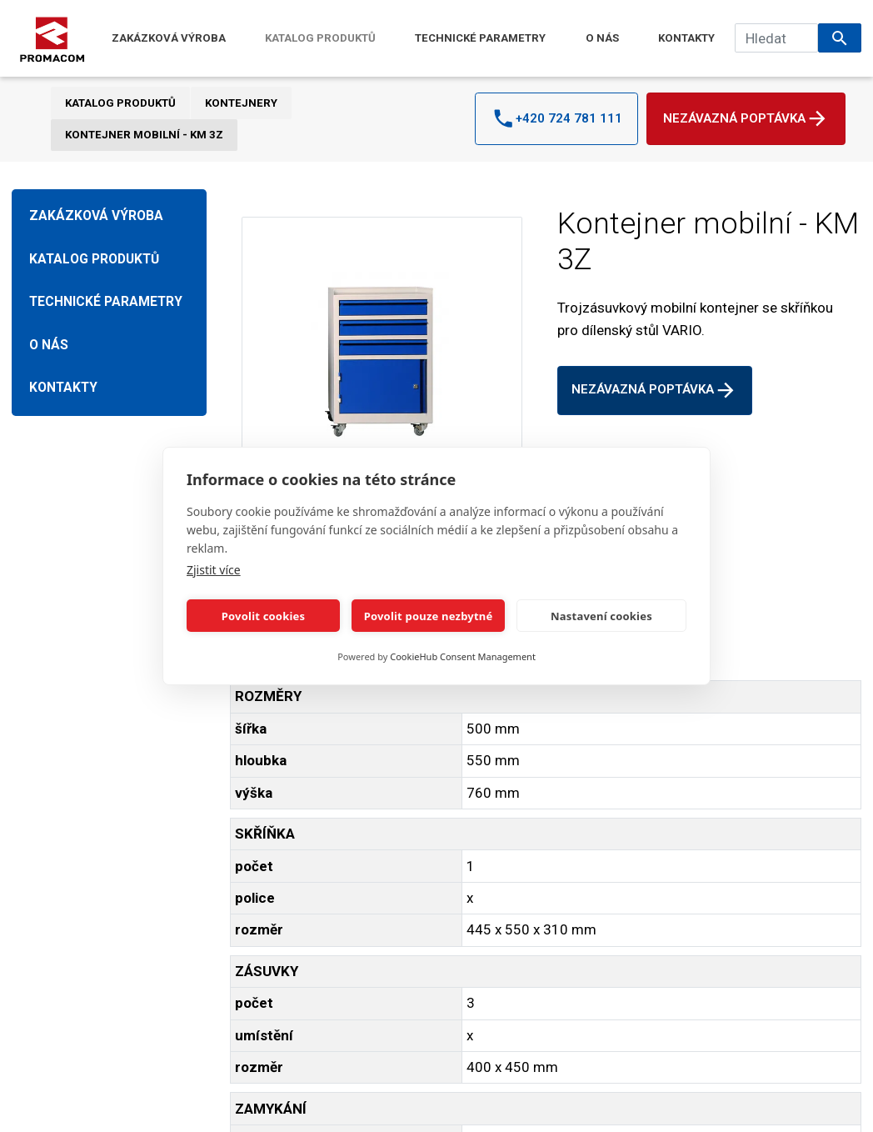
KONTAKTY (686, 38)
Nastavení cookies (601, 616)
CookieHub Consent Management (463, 656)
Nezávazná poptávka (746, 118)
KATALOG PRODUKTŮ (320, 38)
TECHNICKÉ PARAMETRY (480, 38)
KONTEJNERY (241, 103)
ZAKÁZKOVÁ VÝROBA (169, 38)
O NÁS (602, 38)
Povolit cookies (263, 616)
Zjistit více (214, 570)
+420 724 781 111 (556, 118)
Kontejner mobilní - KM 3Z (144, 134)
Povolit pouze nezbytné (428, 616)
